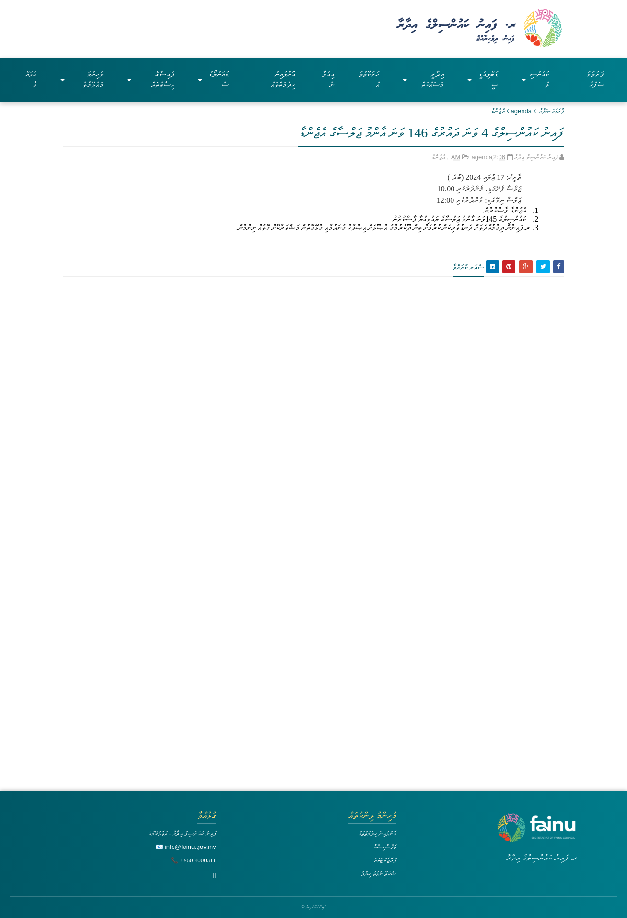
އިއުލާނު (328, 79)
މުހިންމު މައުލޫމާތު (82, 79)
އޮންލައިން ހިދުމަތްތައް (283, 79)
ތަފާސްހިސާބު (384, 846)
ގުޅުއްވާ (31, 79)
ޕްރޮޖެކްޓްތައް (385, 860)
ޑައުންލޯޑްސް (213, 79)
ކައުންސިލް (535, 79)
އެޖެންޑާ (498, 111)
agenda (521, 111)
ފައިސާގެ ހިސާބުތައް (150, 79)
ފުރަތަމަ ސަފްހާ (595, 79)
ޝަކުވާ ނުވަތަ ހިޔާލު (378, 873)
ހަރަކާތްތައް (369, 79)
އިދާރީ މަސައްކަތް (423, 79)
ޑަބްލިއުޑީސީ (482, 79)
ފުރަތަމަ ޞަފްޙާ (552, 111)
